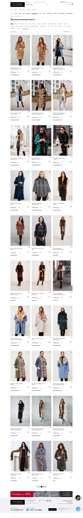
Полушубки (49, 13)
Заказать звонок (29, 4)
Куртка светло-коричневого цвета (16, 249)
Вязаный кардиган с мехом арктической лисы (16, 69)
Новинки (27, 31)
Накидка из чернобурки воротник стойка (37, 204)
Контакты (28, 9)
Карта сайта (60, 510)
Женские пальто (34, 13)
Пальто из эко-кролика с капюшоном (58, 474)
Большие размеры (69, 13)
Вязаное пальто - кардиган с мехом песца (38, 294)
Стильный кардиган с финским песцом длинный (58, 249)
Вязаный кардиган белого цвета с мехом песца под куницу (58, 429)
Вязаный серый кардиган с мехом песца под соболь (16, 429)
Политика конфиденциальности (32, 503)
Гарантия (15, 9)
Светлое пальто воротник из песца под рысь (16, 159)
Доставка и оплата (22, 9)
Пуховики (55, 13)
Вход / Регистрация (70, 2)
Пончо (44, 13)
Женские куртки (61, 13)
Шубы (20, 13)
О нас (11, 9)
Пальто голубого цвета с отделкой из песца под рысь (16, 339)
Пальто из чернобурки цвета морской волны (59, 339)
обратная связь (52, 509)
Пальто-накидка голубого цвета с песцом (15, 114)
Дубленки (28, 13)
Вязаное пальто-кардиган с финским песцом (16, 294)
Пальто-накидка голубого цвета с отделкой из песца (58, 384)
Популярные (23, 31)
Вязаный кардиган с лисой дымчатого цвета (37, 69)
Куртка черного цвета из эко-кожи (38, 249)
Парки (24, 13)
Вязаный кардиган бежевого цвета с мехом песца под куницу (38, 429)
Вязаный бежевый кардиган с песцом (59, 159)
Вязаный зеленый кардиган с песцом (16, 384)
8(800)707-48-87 (68, 500)
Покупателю (34, 9)
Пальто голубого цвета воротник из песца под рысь (59, 69)
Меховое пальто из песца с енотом (16, 204)
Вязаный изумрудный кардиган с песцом (36, 159)
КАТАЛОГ (16, 13)
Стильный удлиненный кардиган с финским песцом (59, 294)
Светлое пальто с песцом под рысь (38, 339)
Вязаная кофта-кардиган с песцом (58, 204)
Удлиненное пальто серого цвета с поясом (37, 474)
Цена (19, 31)
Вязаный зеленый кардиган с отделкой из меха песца (38, 114)
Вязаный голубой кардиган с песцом (38, 384)
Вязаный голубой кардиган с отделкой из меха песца (59, 114)
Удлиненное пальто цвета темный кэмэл (15, 474)
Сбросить (25, 29)
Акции (40, 13)
